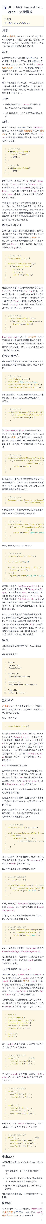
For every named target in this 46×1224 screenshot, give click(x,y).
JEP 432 (32, 61)
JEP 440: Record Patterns (17, 23)
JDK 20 (14, 64)
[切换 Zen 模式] (42, 1220)
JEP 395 (12, 231)
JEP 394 (21, 127)
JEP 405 (30, 58)
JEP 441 (18, 67)
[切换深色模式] (42, 1208)
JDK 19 (8, 61)
